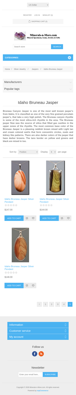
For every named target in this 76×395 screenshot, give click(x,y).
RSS (41, 353)
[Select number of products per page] (52, 152)
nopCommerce (42, 391)
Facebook (34, 353)
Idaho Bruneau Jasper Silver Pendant (19, 200)
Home (7, 69)
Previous (39, 304)
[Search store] (32, 46)
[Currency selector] (38, 5)
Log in (37, 15)
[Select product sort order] (28, 152)
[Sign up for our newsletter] (30, 374)
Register (27, 15)
